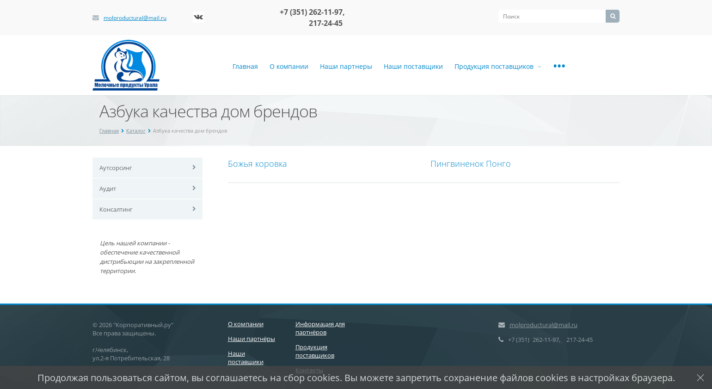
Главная (245, 66)
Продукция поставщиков (497, 66)
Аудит (107, 188)
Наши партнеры (346, 66)
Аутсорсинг (115, 168)
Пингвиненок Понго (470, 163)
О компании (289, 66)
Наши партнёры (251, 338)
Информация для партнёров (320, 328)
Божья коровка (257, 163)
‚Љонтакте (198, 17)
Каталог (136, 130)
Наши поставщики (413, 66)
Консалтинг (116, 209)
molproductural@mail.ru (135, 18)
